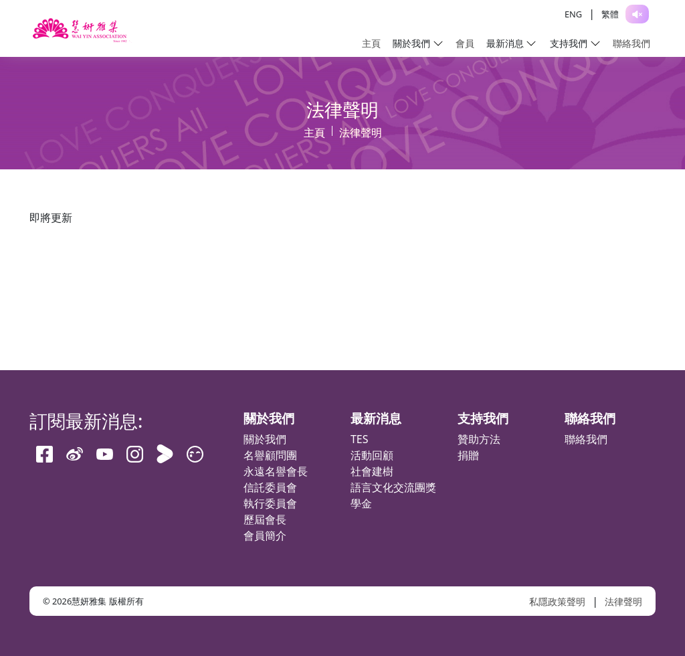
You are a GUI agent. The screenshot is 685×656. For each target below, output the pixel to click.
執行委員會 (270, 503)
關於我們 (264, 439)
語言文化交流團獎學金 (393, 495)
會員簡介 (264, 535)
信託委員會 (270, 487)
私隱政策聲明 (557, 601)
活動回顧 (372, 455)
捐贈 (468, 455)
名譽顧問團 (270, 455)
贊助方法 (479, 439)
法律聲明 (623, 601)
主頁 (371, 43)
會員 (465, 43)
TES (360, 439)
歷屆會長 (264, 519)
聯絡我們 (631, 43)
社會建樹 (372, 471)
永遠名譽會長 (275, 471)
